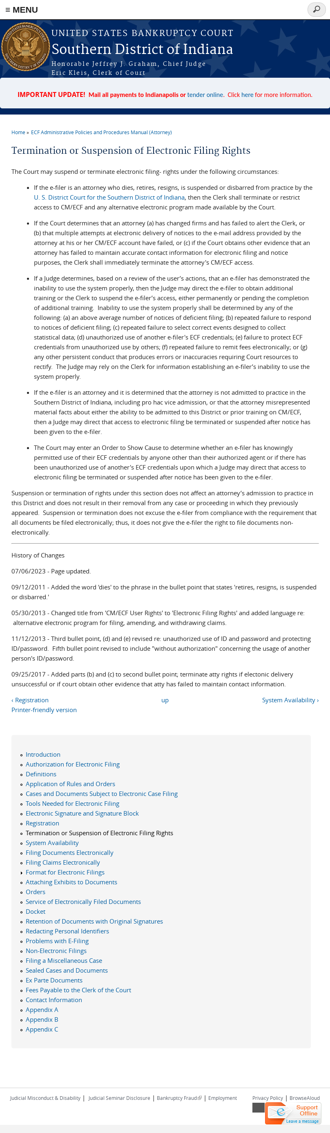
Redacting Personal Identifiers (67, 931)
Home (18, 132)
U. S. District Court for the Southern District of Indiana (109, 197)
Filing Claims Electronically (63, 862)
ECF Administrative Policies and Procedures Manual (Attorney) (101, 132)
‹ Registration (30, 700)
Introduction (43, 754)
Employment (222, 1098)
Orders (35, 892)
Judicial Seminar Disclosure (119, 1098)
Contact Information (54, 1000)
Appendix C (42, 1029)
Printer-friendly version (44, 710)
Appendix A (42, 1009)
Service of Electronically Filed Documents (83, 901)
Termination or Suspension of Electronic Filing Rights (99, 833)
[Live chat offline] (293, 1113)
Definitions (41, 774)
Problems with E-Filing (57, 941)
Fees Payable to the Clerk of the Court (78, 990)
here (247, 95)
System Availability (52, 843)
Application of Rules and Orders (70, 784)
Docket (35, 911)
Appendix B (42, 1019)
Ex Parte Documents (54, 980)
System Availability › (290, 700)
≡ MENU (21, 9)
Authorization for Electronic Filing (73, 764)
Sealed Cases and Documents (67, 970)
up (165, 700)
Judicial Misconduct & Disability (45, 1098)
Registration (42, 823)
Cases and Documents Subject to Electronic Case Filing (102, 793)
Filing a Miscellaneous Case (64, 960)
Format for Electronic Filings (65, 872)
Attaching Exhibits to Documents (71, 882)
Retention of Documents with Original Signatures (94, 921)
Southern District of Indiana (142, 50)
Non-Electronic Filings (56, 950)
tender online (205, 95)
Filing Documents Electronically (70, 852)
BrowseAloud (305, 1098)
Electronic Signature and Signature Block (82, 813)
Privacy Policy (267, 1098)
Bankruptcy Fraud (179, 1098)
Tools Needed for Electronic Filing (72, 803)
